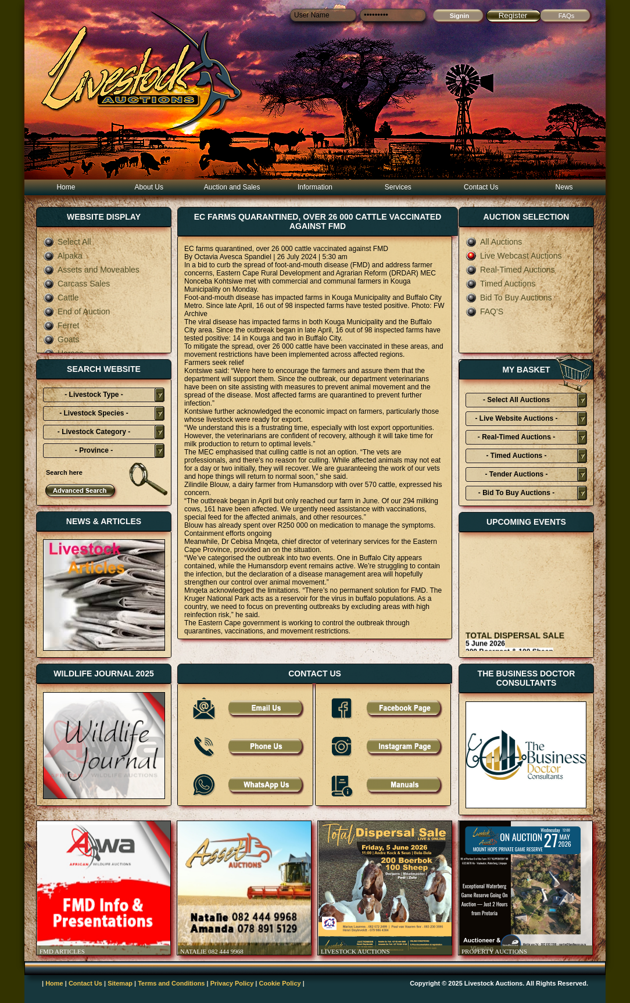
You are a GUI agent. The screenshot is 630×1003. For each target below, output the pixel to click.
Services (398, 187)
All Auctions (494, 242)
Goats (61, 339)
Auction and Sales (232, 187)
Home (65, 187)
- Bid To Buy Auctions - (516, 493)
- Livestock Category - (94, 432)
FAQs (567, 15)
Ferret (61, 325)
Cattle (61, 297)
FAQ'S (484, 311)
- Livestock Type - (94, 395)
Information (315, 187)
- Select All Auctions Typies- (516, 401)
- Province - (94, 450)
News (564, 187)
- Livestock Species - (93, 413)
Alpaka (63, 255)
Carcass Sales (76, 283)
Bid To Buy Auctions (509, 297)
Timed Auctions (500, 283)
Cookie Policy (280, 983)
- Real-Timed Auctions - (516, 437)
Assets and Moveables (91, 269)
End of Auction (76, 311)
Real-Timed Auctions (510, 269)
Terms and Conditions (171, 983)
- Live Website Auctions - (516, 418)
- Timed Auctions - (516, 456)
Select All (67, 242)
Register (513, 15)
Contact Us (481, 187)
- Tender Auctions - (516, 474)
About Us (149, 187)
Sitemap (120, 983)
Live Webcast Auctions (514, 255)
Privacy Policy (232, 983)
